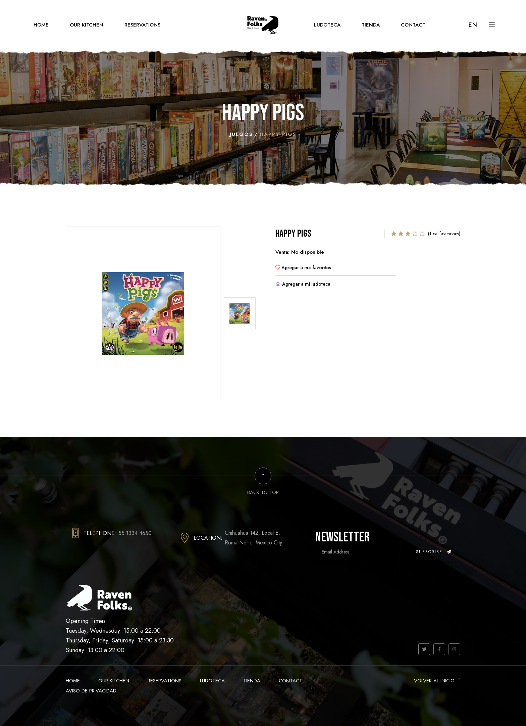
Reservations (142, 25)
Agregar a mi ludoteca (302, 284)
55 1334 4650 (135, 533)
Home (41, 25)
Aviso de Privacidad (91, 690)
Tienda (371, 25)
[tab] (240, 313)
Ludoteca (327, 25)
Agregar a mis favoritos (303, 267)
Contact (413, 25)
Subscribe (434, 552)
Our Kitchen (86, 25)
